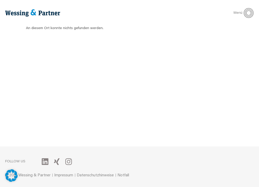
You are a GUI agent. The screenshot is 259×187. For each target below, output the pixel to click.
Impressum (63, 175)
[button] (11, 175)
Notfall (123, 175)
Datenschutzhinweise (95, 175)
